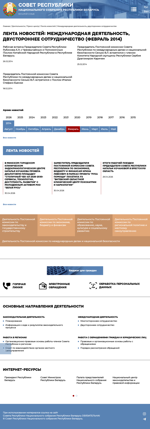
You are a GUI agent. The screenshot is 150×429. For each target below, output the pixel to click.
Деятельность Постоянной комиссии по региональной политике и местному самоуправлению (131, 225)
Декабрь (59, 129)
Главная (6, 26)
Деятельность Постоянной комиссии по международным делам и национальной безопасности (61, 241)
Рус (146, 7)
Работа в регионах (15, 337)
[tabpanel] (21, 379)
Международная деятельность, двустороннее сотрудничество (87, 26)
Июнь (85, 129)
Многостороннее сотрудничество (98, 321)
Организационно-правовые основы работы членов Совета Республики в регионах (37, 342)
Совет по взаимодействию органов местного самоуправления (30, 349)
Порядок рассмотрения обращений (100, 348)
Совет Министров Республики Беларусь (52, 379)
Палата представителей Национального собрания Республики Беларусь (91, 380)
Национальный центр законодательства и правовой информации (125, 380)
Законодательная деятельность (24, 317)
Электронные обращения (54, 285)
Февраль (73, 129)
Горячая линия (14, 285)
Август (8, 129)
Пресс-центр (33, 26)
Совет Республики (58, 7)
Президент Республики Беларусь (17, 379)
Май (113, 129)
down (5, 348)
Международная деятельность (98, 317)
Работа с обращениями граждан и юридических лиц (112, 337)
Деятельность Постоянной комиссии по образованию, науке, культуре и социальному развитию (93, 225)
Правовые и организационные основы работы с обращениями (106, 342)
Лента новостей (48, 26)
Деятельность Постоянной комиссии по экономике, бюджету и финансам (56, 222)
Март (95, 129)
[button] (133, 9)
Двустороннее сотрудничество (97, 325)
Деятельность (18, 26)
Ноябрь (20, 129)
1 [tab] (73, 396)
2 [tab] (76, 396)
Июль (104, 129)
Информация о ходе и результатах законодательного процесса (34, 326)
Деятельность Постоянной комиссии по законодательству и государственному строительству (18, 225)
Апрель (46, 129)
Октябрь (33, 129)
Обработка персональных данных (115, 285)
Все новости (9, 137)
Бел (146, 11)
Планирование (13, 321)
